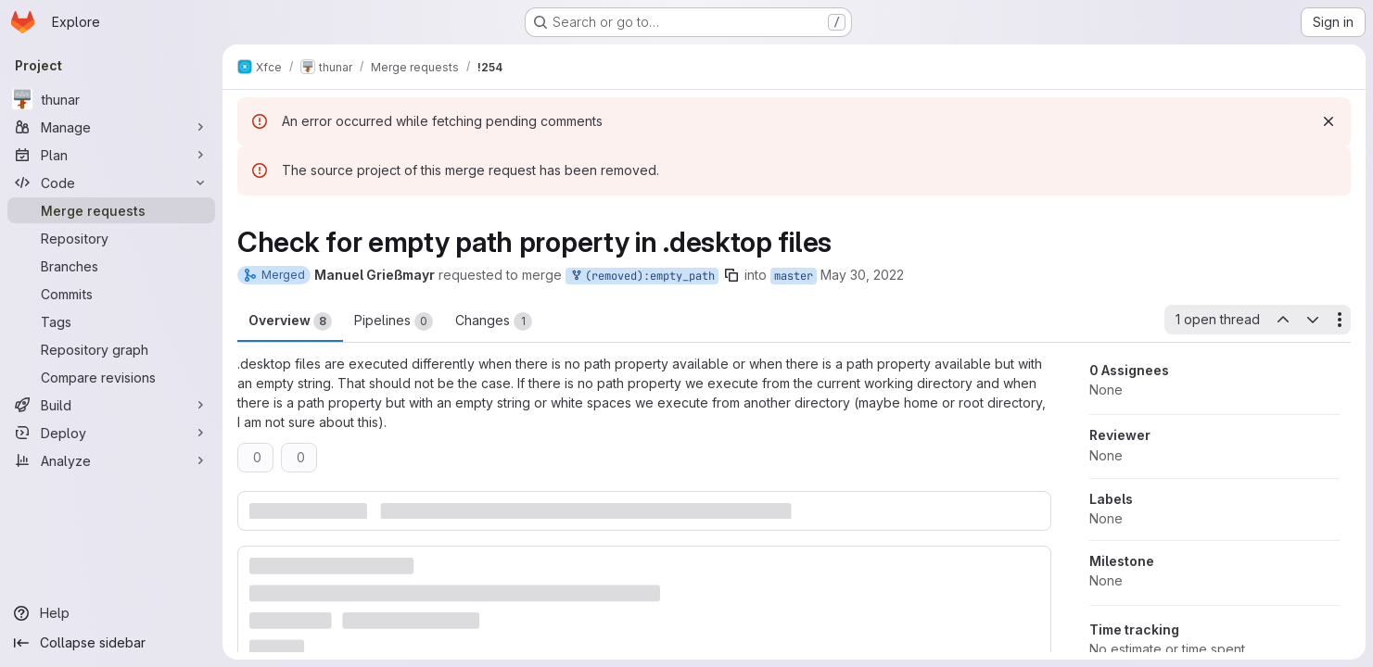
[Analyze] (111, 460)
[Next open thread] (1313, 319)
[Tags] (111, 321)
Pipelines (393, 321)
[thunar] (111, 99)
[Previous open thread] (1282, 319)
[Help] (111, 613)
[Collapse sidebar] (111, 643)
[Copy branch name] (731, 275)
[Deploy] (111, 433)
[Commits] (111, 294)
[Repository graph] (111, 349)
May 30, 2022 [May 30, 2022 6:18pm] (862, 275)
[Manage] (111, 127)
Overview (290, 321)
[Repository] (111, 238)
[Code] (111, 182)
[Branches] (111, 266)
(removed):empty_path (642, 276)
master (793, 276)
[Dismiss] (1328, 121)
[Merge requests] (111, 210)
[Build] (111, 405)
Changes (493, 321)
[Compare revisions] (111, 377)
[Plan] (111, 155)
